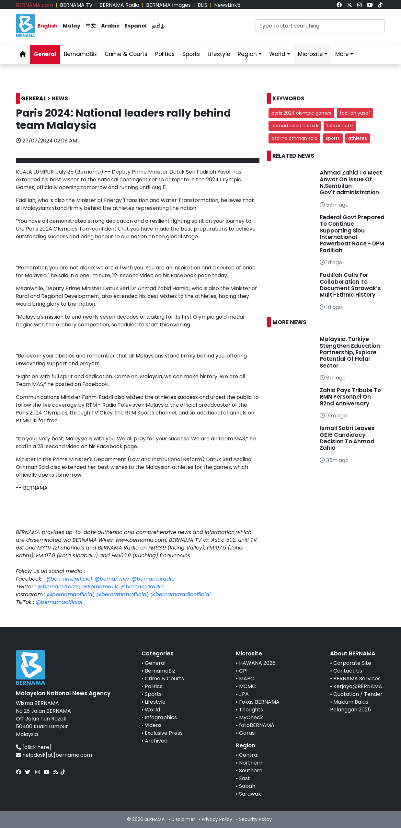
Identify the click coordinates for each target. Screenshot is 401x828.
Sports (153, 694)
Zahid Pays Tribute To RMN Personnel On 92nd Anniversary (350, 396)
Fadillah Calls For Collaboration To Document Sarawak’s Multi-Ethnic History (350, 285)
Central (248, 755)
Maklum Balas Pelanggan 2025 (350, 705)
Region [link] (247, 54)
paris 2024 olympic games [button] (301, 113)
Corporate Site (352, 663)
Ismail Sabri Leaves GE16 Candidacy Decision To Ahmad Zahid (347, 438)
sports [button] (333, 138)
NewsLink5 (227, 5)
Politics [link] (165, 54)
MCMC (247, 686)
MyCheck (251, 717)
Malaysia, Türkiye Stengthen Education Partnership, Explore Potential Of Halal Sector (350, 352)
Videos (153, 725)
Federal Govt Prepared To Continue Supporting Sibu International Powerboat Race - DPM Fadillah (352, 233)
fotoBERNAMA (256, 725)
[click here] (37, 747)
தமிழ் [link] (158, 25)
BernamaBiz (160, 671)
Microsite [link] (310, 54)
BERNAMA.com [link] (34, 5)
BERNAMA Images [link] (168, 5)
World (152, 709)
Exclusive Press (164, 733)
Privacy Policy (217, 819)
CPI (243, 671)
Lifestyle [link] (219, 54)
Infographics (161, 717)
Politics (154, 686)
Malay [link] (71, 25)
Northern (250, 762)
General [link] (45, 54)
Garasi (247, 733)
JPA (244, 694)
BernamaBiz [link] (80, 54)
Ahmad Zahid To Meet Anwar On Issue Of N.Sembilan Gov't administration (351, 182)
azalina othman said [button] (294, 138)
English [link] (48, 25)
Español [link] (136, 25)
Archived (156, 740)
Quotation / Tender (358, 694)
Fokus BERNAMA (259, 702)
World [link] (277, 54)
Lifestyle (155, 702)
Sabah (247, 786)
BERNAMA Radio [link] (119, 5)
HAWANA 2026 (257, 663)
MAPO (247, 678)
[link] (339, 5)
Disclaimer (183, 819)
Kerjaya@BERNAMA (357, 686)
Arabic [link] (110, 25)
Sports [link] (191, 54)
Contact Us (347, 671)
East (244, 778)
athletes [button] (357, 138)
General (155, 663)
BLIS (202, 5)
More (342, 54)
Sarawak (250, 794)
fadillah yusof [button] (355, 113)
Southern (250, 770)
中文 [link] (91, 25)
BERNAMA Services (357, 678)
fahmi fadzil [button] (340, 125)
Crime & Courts (164, 678)
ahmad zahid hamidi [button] (294, 125)
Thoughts (251, 709)
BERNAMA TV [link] (76, 5)
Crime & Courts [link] (126, 54)
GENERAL (33, 98)
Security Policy (255, 819)
